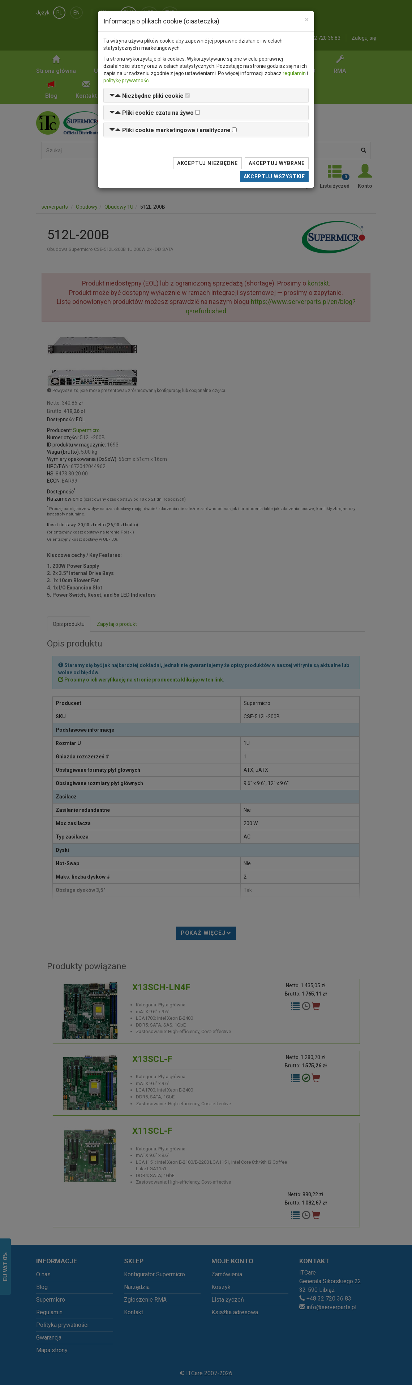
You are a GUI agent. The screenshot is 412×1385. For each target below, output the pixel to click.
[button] (146, 95)
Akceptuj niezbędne (207, 163)
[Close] (307, 19)
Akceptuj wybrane (277, 163)
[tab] (206, 95)
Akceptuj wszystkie (274, 176)
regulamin (294, 73)
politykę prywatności (126, 80)
